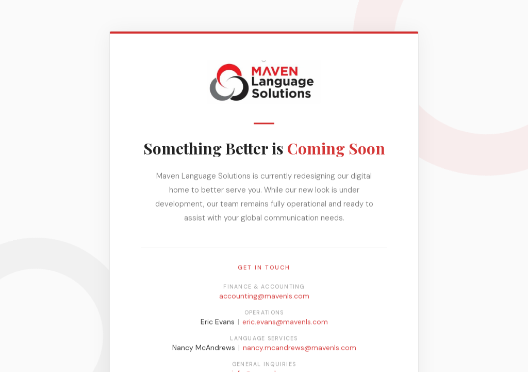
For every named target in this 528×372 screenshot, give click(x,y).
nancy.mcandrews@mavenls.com (299, 349)
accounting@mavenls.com (264, 297)
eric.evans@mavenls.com (285, 323)
